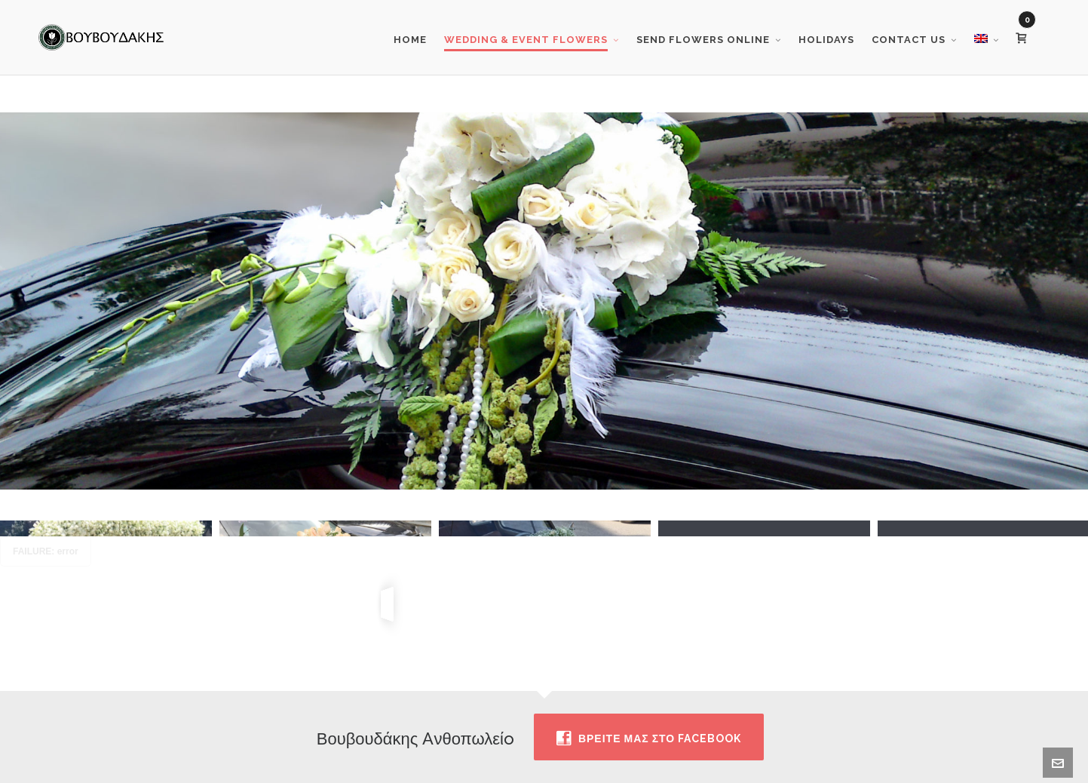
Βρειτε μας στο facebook (648, 726)
